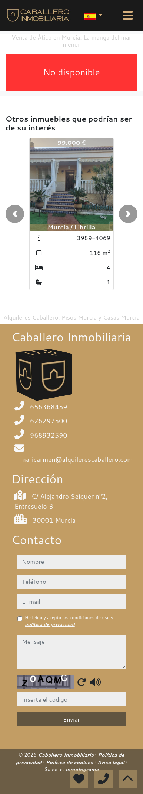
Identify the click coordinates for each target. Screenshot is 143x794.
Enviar (71, 719)
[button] (15, 214)
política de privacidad (50, 624)
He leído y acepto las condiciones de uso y (69, 620)
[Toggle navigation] (128, 15)
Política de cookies (70, 762)
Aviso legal (111, 762)
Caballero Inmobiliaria (66, 755)
